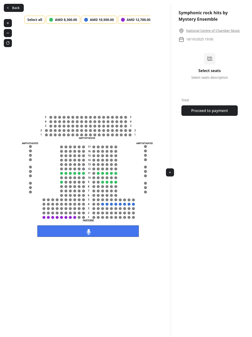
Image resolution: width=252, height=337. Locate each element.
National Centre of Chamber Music (213, 30)
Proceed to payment (209, 110)
